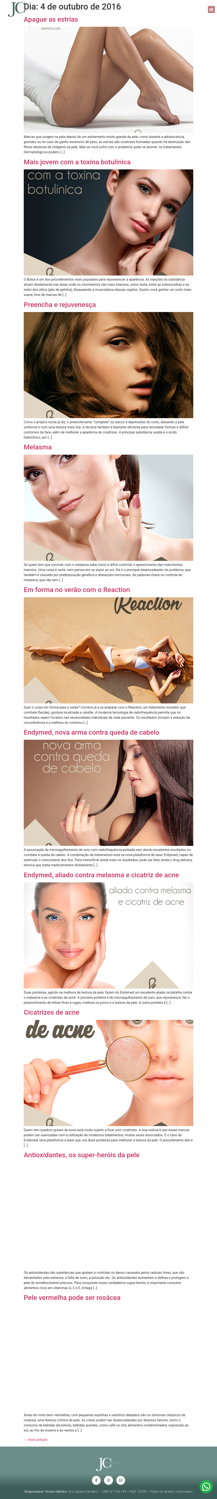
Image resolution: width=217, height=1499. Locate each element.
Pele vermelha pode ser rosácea (72, 1298)
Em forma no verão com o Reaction (77, 590)
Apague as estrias (51, 19)
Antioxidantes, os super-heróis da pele (82, 1155)
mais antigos (35, 1440)
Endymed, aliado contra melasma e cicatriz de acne (101, 875)
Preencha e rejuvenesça (60, 305)
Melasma (38, 447)
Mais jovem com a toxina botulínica (77, 162)
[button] (211, 9)
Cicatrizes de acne (51, 1012)
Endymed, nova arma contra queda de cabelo (91, 732)
